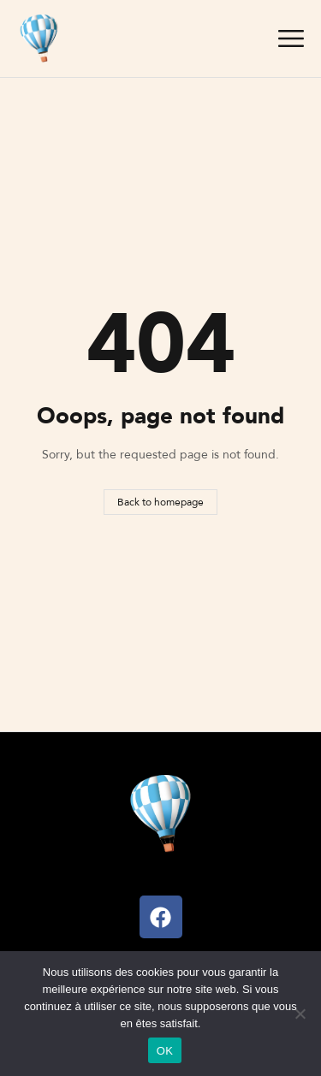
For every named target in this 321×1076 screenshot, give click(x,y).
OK (165, 1050)
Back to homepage (160, 502)
